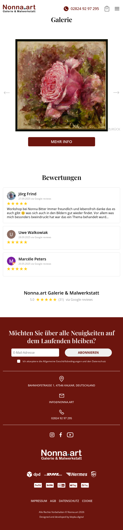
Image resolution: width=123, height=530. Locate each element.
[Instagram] (52, 435)
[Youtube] (70, 435)
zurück (114, 129)
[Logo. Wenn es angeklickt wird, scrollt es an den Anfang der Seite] (61, 454)
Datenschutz (99, 361)
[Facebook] (60, 435)
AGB (53, 501)
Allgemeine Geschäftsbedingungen (62, 361)
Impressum (39, 501)
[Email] (61, 398)
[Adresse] (61, 381)
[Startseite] (19, 9)
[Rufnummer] (61, 415)
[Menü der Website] (117, 9)
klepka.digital (77, 516)
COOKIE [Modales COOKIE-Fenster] (87, 501)
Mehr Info (61, 141)
